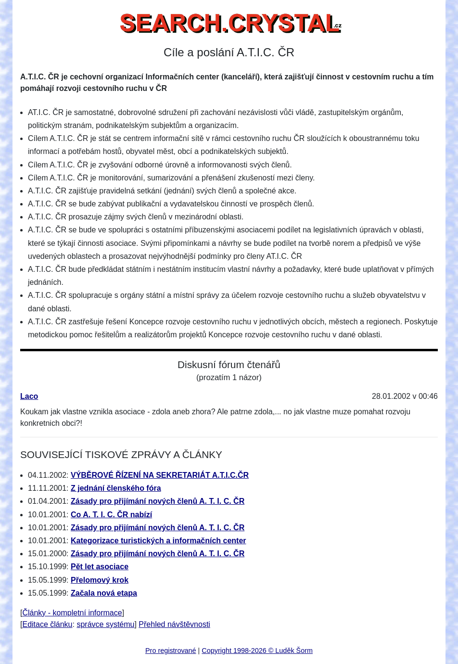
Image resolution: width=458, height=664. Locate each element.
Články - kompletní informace (72, 613)
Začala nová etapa (104, 593)
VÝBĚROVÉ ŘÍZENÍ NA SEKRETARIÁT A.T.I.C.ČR (160, 475)
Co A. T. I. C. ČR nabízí (111, 515)
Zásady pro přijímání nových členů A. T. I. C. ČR (157, 501)
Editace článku (47, 624)
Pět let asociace (99, 566)
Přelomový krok (99, 580)
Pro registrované (170, 650)
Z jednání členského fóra (116, 488)
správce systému (105, 624)
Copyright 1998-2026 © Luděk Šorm (257, 650)
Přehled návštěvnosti (174, 624)
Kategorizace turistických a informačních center (158, 540)
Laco (29, 396)
